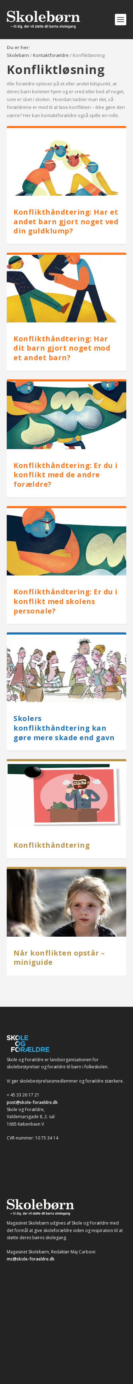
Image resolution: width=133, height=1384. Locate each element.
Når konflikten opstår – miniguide (59, 957)
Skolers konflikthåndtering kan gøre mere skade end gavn (64, 728)
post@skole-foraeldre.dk (32, 1102)
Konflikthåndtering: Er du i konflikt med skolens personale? (65, 601)
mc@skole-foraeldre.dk (31, 1259)
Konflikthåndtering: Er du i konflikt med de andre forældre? (65, 475)
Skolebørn (18, 55)
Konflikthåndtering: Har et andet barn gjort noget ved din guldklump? (65, 221)
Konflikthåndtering (51, 845)
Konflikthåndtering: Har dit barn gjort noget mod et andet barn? (61, 348)
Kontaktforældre (51, 55)
